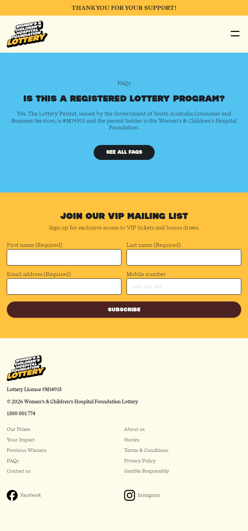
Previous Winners (26, 450)
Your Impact (21, 439)
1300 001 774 (21, 413)
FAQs (13, 460)
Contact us (19, 471)
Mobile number (146, 274)
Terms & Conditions (146, 450)
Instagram (149, 495)
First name (34, 245)
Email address (39, 274)
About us (134, 429)
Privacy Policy (140, 460)
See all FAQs (124, 152)
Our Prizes (18, 429)
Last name (154, 245)
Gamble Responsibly (146, 471)
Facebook (30, 495)
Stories (131, 439)
